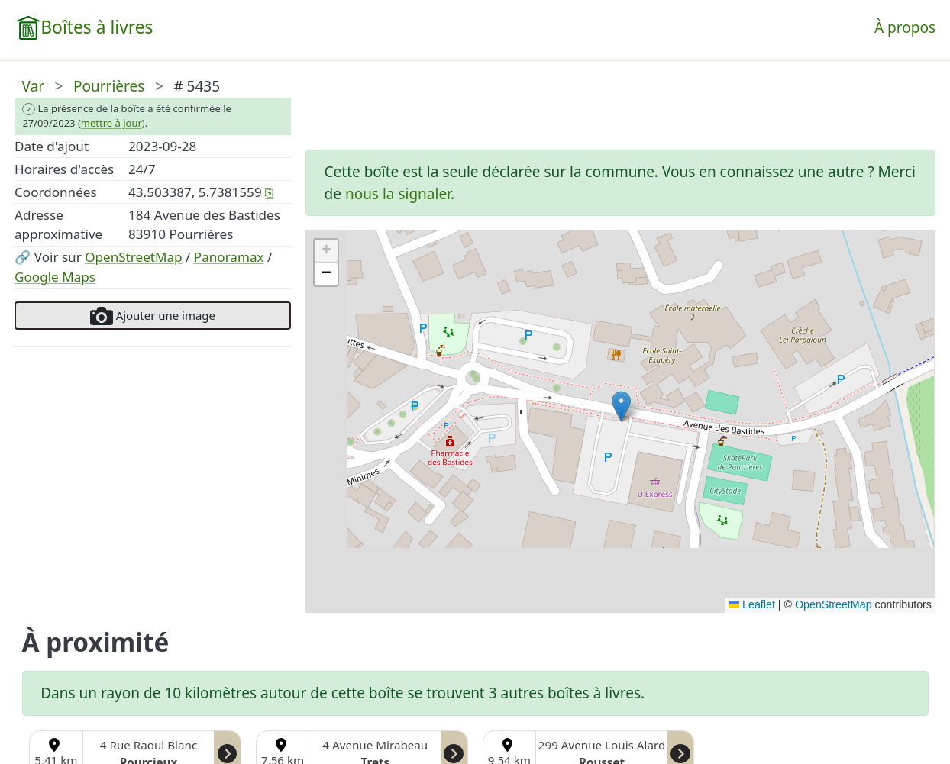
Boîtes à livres (96, 27)
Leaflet (752, 604)
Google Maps (55, 276)
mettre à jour (111, 123)
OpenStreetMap (133, 257)
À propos (904, 27)
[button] (621, 406)
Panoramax (229, 257)
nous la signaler (398, 194)
